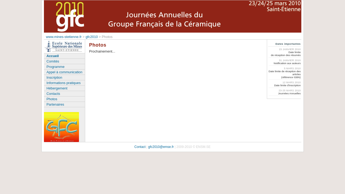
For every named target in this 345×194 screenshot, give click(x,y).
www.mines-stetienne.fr (64, 37)
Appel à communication (64, 72)
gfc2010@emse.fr (161, 147)
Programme (56, 67)
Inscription (54, 77)
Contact (140, 147)
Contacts (53, 94)
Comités (53, 61)
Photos (52, 99)
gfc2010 (91, 37)
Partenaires (55, 104)
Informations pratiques (64, 83)
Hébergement (57, 88)
